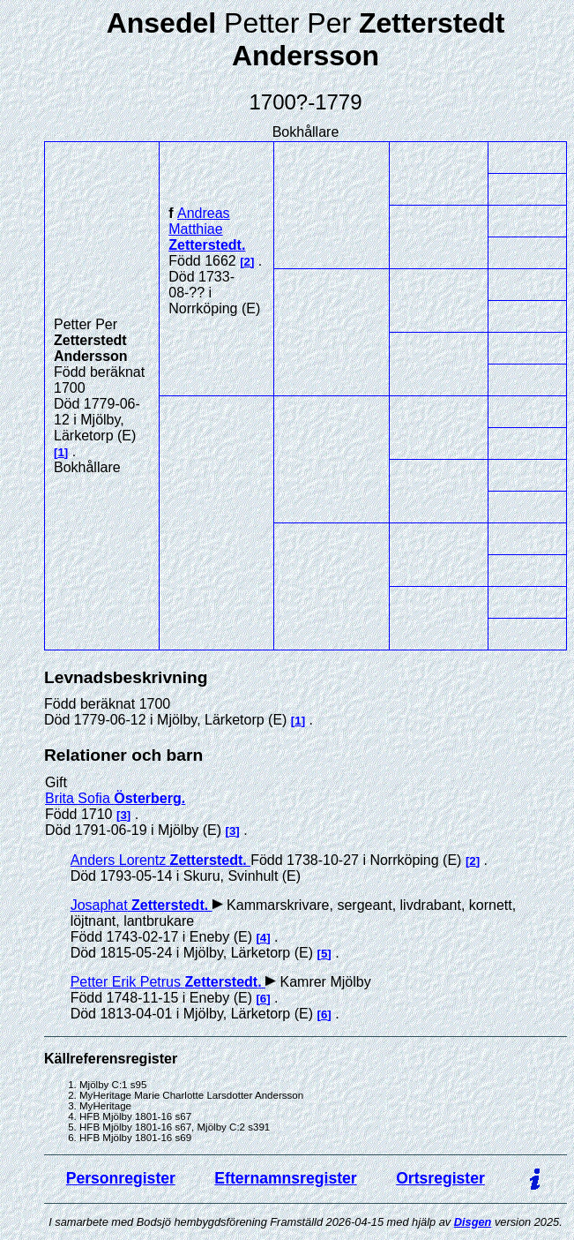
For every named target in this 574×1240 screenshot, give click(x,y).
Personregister (120, 1178)
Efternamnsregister (285, 1178)
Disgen (473, 1222)
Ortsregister (440, 1178)
